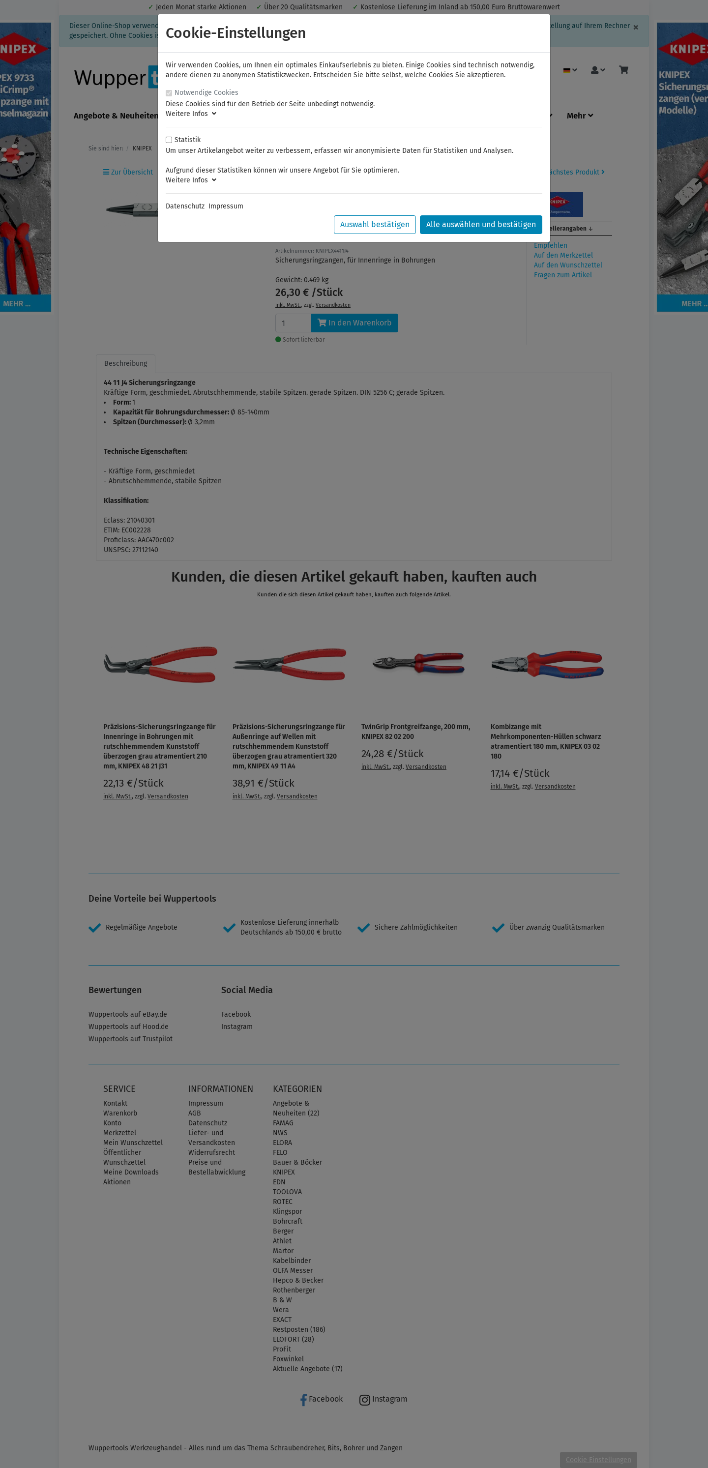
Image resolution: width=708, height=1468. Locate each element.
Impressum (225, 206)
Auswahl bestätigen (375, 224)
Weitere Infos (191, 114)
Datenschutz (185, 206)
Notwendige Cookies (206, 92)
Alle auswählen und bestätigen (481, 224)
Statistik (188, 140)
